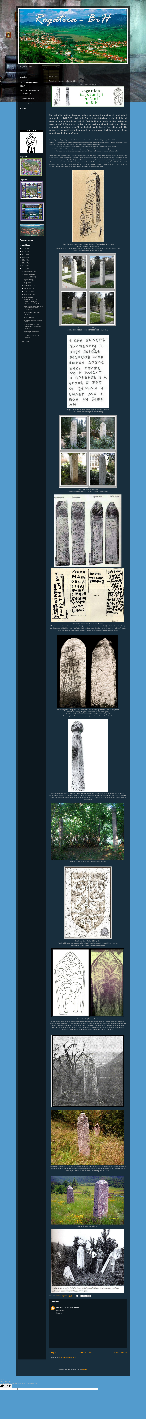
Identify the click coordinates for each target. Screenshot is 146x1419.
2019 (24, 248)
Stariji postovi (120, 1353)
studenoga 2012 (29, 274)
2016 (24, 257)
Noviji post (54, 1353)
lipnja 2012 (28, 283)
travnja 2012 (28, 288)
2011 (24, 342)
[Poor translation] (8, 1386)
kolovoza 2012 (29, 277)
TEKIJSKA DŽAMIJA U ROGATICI (31, 336)
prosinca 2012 (29, 271)
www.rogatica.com (28, 99)
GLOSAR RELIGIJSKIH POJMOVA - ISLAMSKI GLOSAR (32, 326)
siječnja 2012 (28, 297)
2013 (24, 266)
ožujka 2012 (28, 291)
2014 (24, 263)
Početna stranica (86, 1353)
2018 (24, 251)
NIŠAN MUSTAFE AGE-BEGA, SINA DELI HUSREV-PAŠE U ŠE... (32, 301)
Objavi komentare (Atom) (67, 1357)
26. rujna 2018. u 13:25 (71, 1307)
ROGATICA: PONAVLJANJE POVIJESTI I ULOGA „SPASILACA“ (33, 307)
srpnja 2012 (28, 280)
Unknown (59, 1307)
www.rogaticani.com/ (28, 104)
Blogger (84, 1369)
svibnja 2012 (28, 285)
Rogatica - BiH (26, 94)
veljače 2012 (28, 294)
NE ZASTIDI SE (29, 317)
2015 (24, 260)
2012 (24, 268)
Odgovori (59, 1313)
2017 (24, 254)
